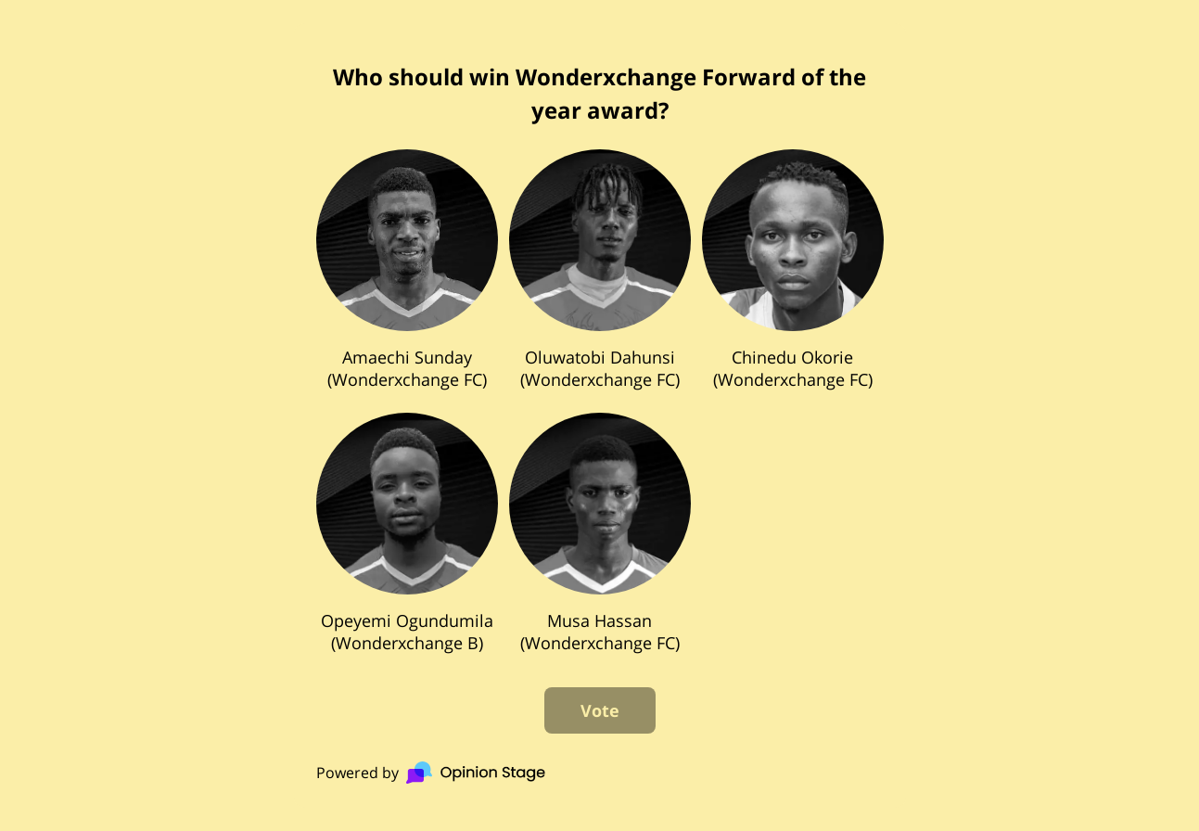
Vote (599, 710)
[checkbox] (407, 269)
